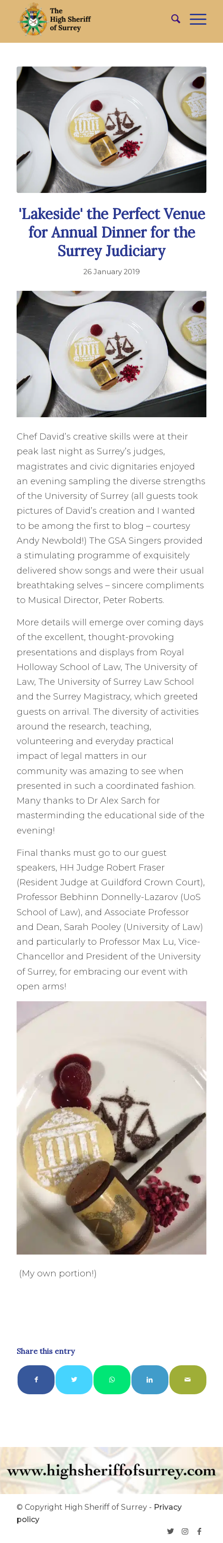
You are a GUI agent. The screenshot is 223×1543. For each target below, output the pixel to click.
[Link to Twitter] (171, 1531)
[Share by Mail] (187, 1379)
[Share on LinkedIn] (149, 1379)
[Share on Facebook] (36, 1379)
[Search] (171, 19)
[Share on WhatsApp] (111, 1379)
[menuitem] (171, 19)
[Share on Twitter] (74, 1379)
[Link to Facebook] (199, 1531)
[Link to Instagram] (185, 1531)
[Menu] (193, 19)
